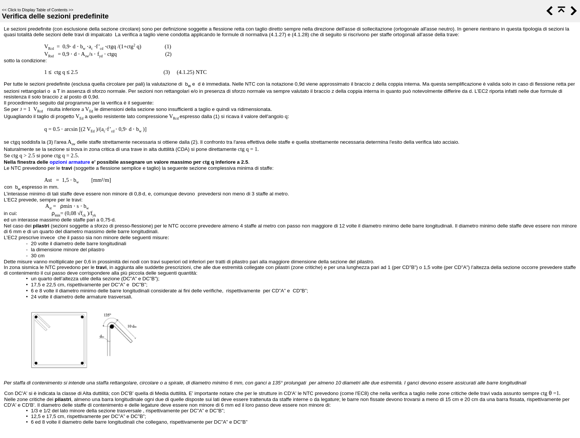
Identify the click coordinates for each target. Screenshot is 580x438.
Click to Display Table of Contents (38, 10)
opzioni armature (69, 162)
